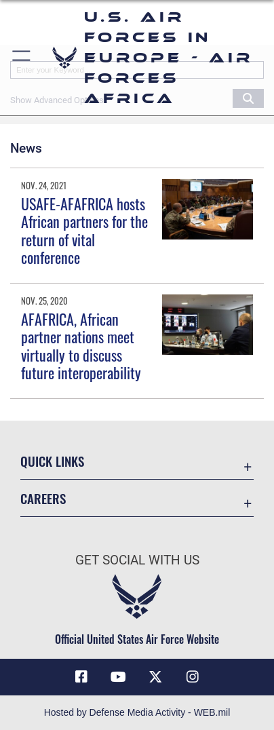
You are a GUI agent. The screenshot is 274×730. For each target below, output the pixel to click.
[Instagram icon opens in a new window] (192, 677)
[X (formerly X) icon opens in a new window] (155, 677)
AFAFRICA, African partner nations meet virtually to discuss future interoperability (81, 345)
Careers (43, 498)
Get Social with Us (137, 560)
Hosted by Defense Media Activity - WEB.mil (137, 712)
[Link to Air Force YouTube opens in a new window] (119, 677)
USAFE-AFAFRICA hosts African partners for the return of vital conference (84, 230)
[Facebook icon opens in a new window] (81, 677)
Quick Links (52, 461)
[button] (22, 57)
